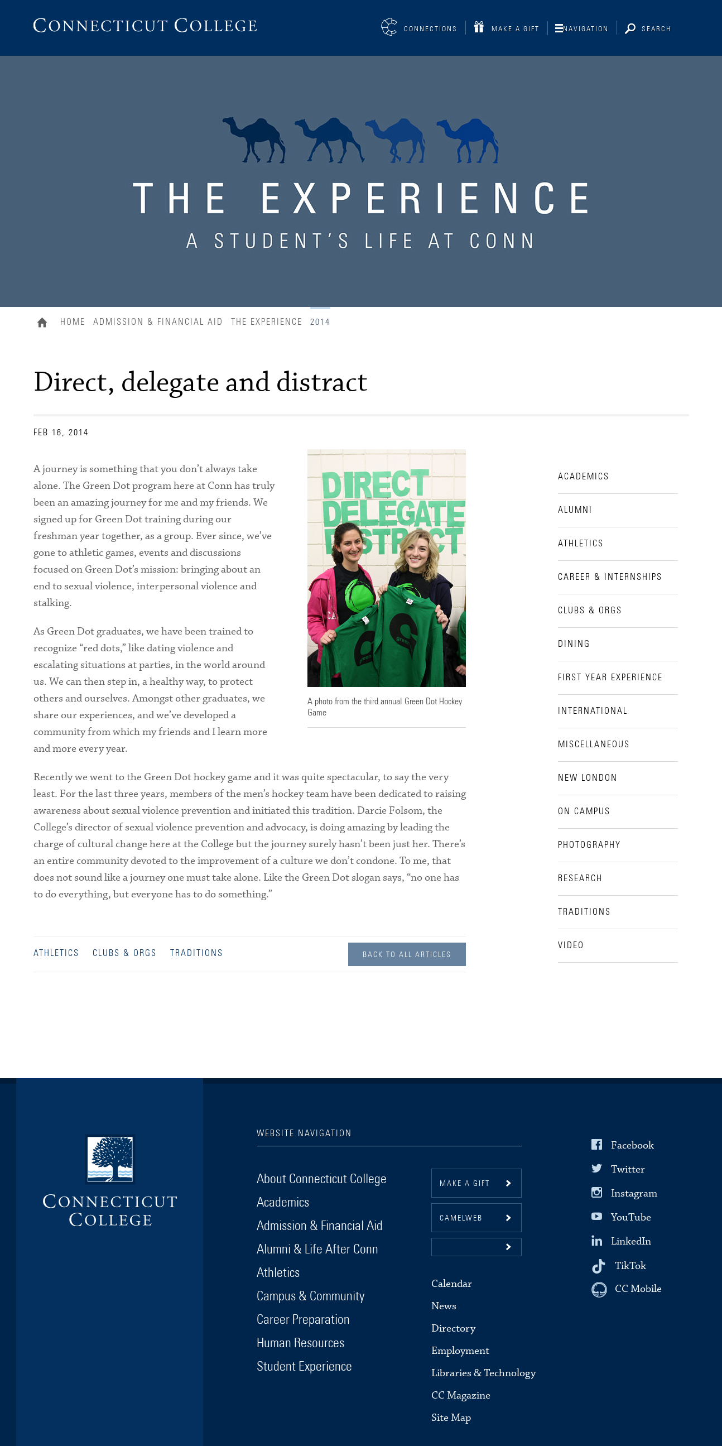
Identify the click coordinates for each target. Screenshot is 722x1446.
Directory (453, 1328)
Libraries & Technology (483, 1373)
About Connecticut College (322, 1179)
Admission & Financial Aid (158, 322)
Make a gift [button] (465, 1184)
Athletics (56, 953)
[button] (476, 1247)
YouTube (631, 1217)
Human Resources (300, 1343)
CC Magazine (460, 1395)
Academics (283, 1202)
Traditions (196, 953)
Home (44, 323)
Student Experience (304, 1366)
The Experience (266, 322)
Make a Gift (516, 29)
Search (656, 29)
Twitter (628, 1169)
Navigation (586, 29)
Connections (431, 29)
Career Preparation (303, 1320)
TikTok (630, 1265)
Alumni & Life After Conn (317, 1249)
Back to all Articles (407, 955)
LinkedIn (631, 1241)
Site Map (451, 1418)
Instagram (634, 1193)
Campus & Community (310, 1296)
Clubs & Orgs (125, 953)
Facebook (632, 1145)
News (443, 1306)
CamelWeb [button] (461, 1218)
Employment (460, 1351)
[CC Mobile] (626, 1290)
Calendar (451, 1284)
